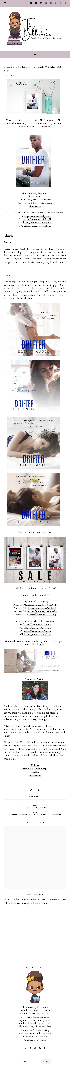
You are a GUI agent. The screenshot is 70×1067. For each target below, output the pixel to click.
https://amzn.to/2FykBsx (37, 216)
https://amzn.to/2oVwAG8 (42, 611)
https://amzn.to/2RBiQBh (37, 219)
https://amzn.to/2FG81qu (37, 225)
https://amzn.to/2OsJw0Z (37, 624)
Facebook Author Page (35, 768)
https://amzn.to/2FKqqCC (37, 222)
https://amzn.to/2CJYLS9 (42, 614)
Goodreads (35, 206)
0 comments (34, 796)
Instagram (35, 775)
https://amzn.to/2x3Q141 (37, 634)
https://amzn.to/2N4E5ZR (42, 608)
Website (35, 765)
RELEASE (35, 784)
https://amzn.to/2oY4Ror (37, 631)
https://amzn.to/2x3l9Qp (37, 627)
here (41, 644)
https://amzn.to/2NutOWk (42, 604)
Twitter (35, 771)
